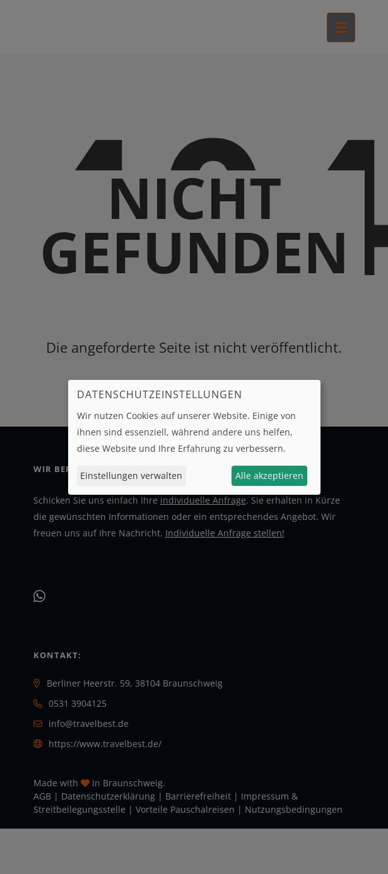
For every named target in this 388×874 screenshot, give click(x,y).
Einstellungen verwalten (131, 475)
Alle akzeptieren (269, 475)
